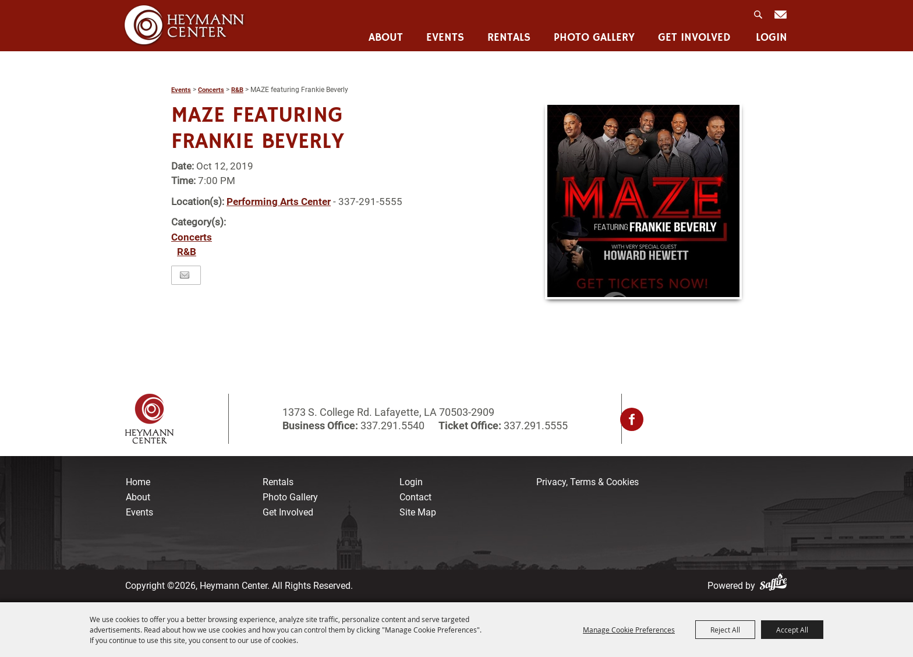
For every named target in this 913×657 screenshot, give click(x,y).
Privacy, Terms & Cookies (587, 482)
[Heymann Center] (184, 25)
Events (445, 38)
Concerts (211, 90)
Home (138, 482)
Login (771, 38)
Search (759, 18)
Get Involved (694, 38)
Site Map (417, 512)
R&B (237, 90)
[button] (643, 201)
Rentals (508, 38)
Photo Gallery (594, 38)
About (386, 38)
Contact (415, 497)
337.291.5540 (392, 425)
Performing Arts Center (279, 201)
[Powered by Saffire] (775, 585)
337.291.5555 (534, 425)
